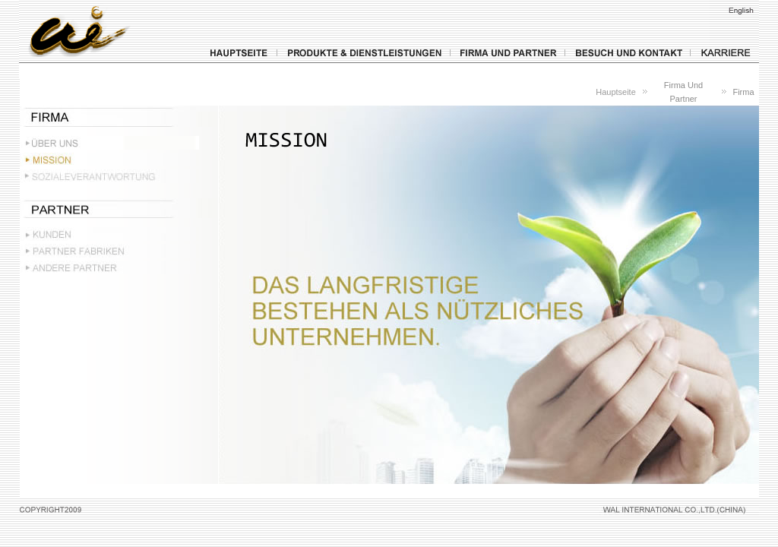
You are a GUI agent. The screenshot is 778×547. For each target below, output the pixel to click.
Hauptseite (616, 91)
